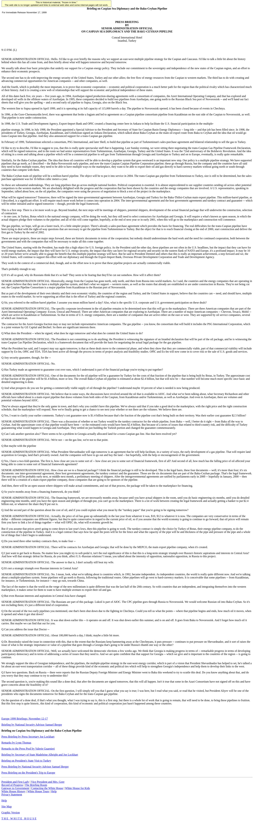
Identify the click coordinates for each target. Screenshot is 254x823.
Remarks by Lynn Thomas (16, 742)
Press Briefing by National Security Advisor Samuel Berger (35, 766)
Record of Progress (12, 784)
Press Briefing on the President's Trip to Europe (28, 772)
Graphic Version (10, 812)
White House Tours (38, 791)
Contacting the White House (47, 788)
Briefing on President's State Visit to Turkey (26, 760)
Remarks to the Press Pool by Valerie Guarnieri (28, 748)
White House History (13, 791)
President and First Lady (15, 781)
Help (54, 791)
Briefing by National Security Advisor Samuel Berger (31, 724)
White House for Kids (77, 788)
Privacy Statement (11, 794)
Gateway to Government (15, 788)
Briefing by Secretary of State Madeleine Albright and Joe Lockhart (39, 754)
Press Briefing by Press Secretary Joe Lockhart (27, 736)
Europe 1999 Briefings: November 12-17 (24, 718)
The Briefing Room (36, 784)
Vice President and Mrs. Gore (48, 781)
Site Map (6, 806)
